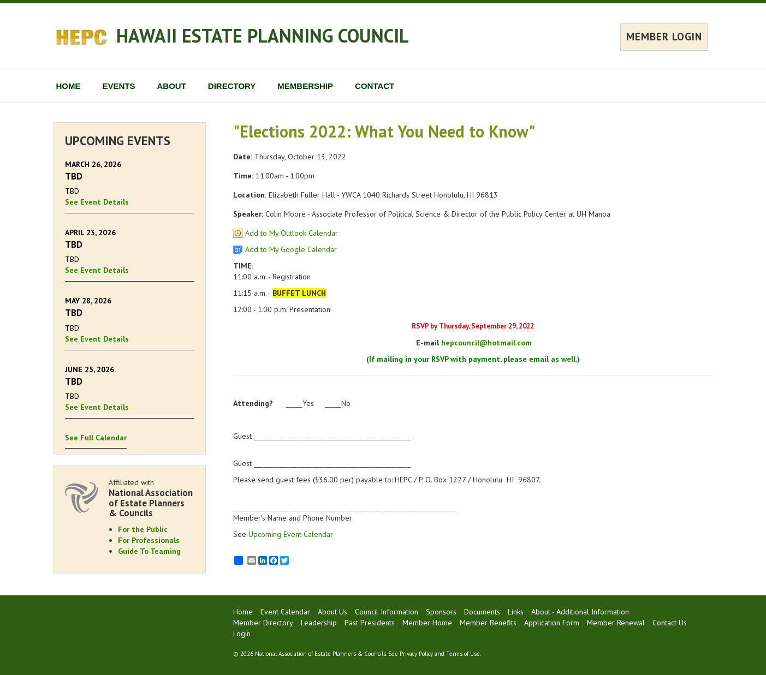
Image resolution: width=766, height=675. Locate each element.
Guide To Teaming (149, 551)
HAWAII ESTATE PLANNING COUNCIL (262, 35)
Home (243, 612)
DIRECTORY (232, 86)
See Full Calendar (96, 438)
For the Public (143, 529)
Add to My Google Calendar (291, 249)
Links (516, 612)
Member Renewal (616, 623)
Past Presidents (370, 623)
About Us (332, 612)
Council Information (386, 612)
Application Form (551, 623)
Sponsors (441, 612)
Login (242, 633)
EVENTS (119, 86)
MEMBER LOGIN (664, 36)
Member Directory (263, 623)
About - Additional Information (580, 612)
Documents (482, 612)
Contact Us (669, 623)
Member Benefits (488, 623)
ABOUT (171, 86)
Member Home (427, 623)
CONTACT (374, 86)
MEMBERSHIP (305, 86)
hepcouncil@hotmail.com (486, 343)
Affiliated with (152, 497)
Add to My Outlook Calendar (291, 233)
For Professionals (149, 540)
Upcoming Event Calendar (290, 534)
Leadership (319, 623)
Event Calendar (285, 612)
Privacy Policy (416, 654)
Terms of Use (463, 654)
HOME (68, 86)
